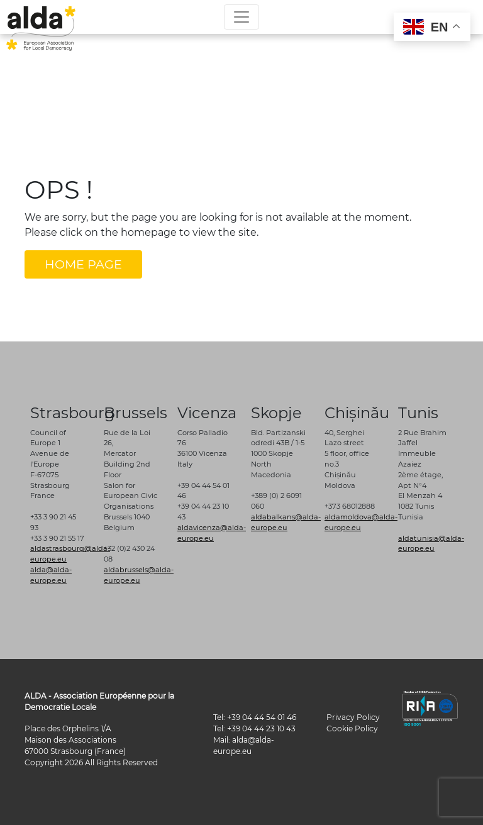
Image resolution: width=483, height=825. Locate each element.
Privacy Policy (353, 717)
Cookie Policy (352, 728)
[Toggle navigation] (241, 17)
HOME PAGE (83, 264)
